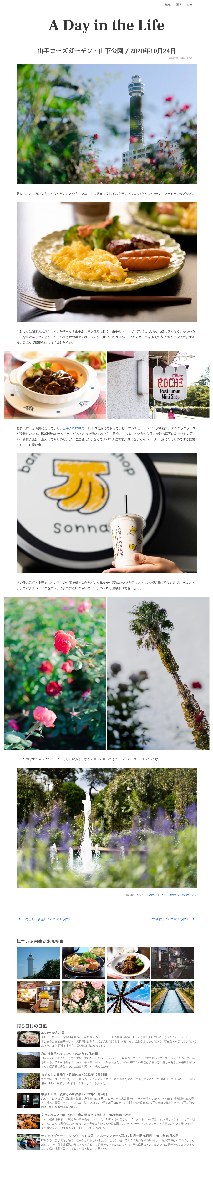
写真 (179, 5)
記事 (190, 5)
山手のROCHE (72, 428)
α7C (139, 894)
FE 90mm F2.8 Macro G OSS (181, 894)
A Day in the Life (106, 25)
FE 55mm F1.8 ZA (153, 894)
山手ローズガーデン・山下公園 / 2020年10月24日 (106, 51)
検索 (168, 5)
